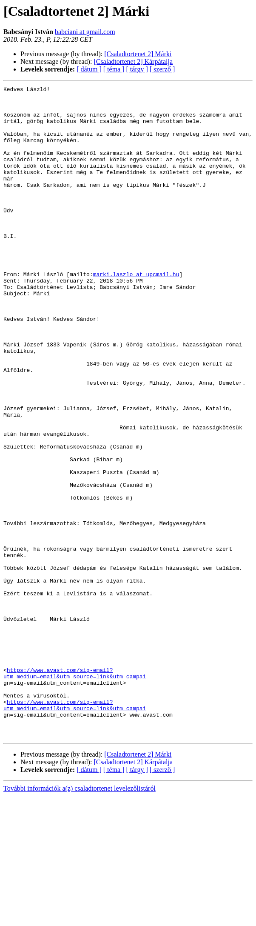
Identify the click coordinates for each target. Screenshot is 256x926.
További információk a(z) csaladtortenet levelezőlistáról (79, 918)
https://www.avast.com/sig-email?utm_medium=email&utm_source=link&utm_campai (74, 791)
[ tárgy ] (137, 69)
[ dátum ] (89, 69)
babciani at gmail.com (85, 31)
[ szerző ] (162, 69)
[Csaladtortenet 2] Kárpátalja (133, 61)
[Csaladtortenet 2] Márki (137, 53)
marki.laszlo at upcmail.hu (136, 312)
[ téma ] (114, 69)
